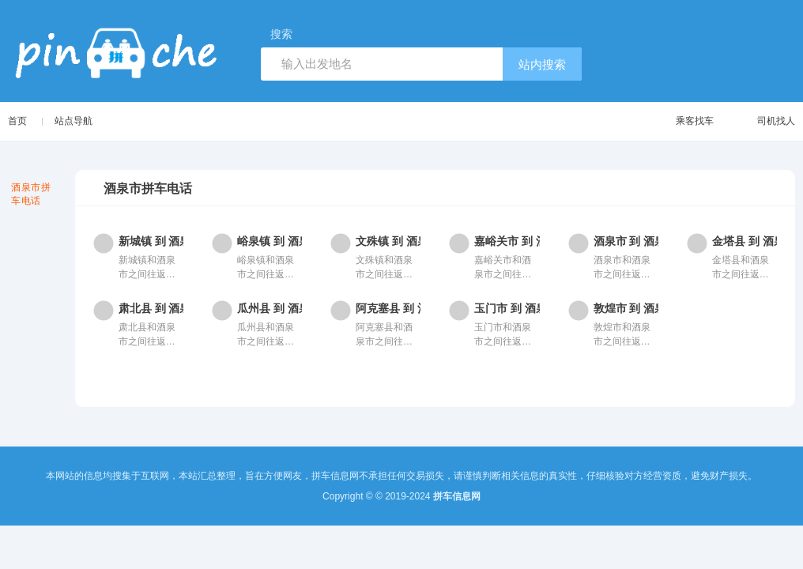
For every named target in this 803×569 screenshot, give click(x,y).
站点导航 (73, 120)
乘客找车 (679, 121)
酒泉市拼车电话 (31, 194)
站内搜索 (542, 64)
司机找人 (760, 121)
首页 (17, 120)
